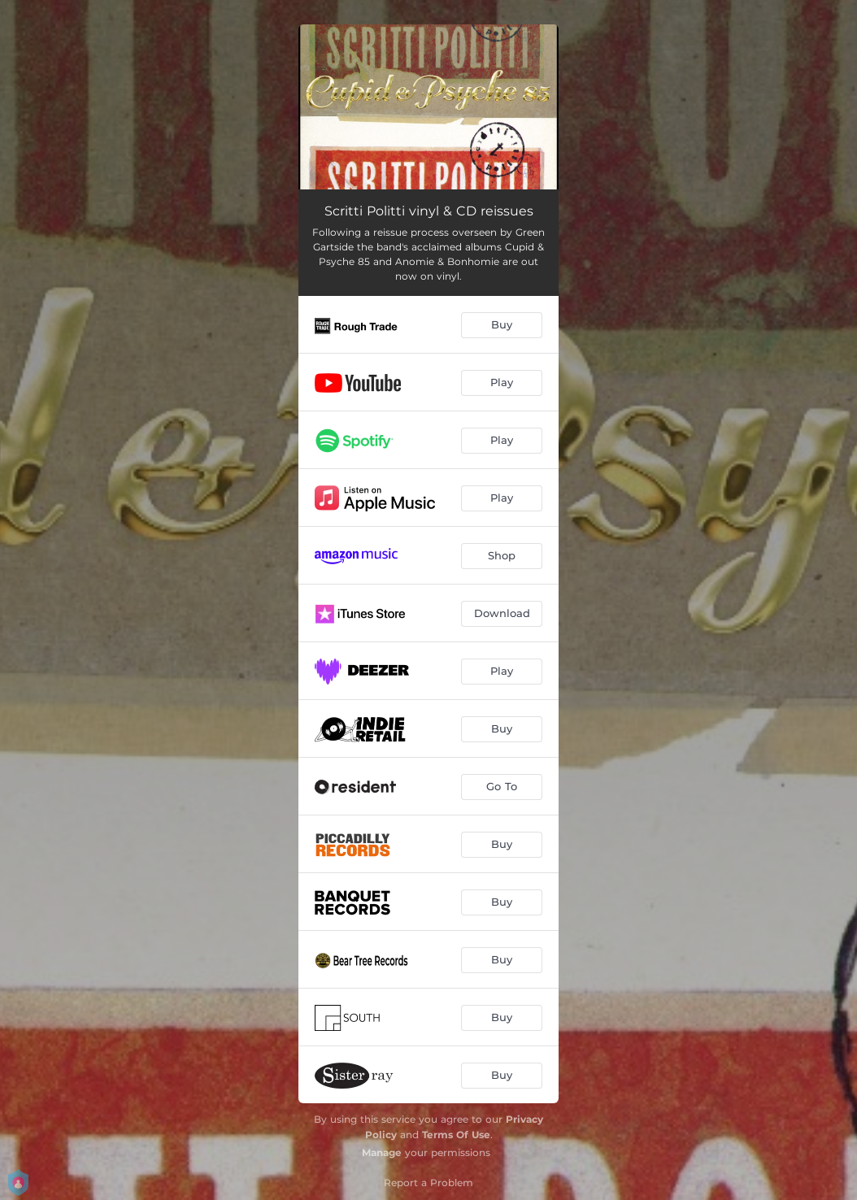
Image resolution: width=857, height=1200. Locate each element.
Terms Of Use (456, 1134)
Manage (382, 1152)
